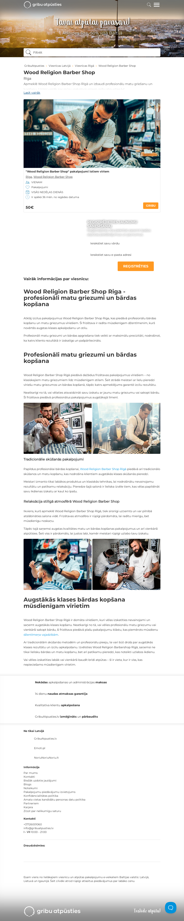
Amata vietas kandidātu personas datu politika (54, 799)
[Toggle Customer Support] (170, 907)
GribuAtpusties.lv (45, 738)
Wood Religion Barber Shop (53, 177)
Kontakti (29, 776)
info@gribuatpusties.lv (39, 828)
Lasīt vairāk (32, 93)
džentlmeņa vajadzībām (41, 634)
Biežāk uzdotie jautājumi (40, 780)
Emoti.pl (39, 748)
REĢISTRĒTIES (135, 266)
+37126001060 (33, 824)
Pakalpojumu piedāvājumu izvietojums (49, 792)
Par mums (31, 773)
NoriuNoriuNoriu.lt (46, 757)
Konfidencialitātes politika (41, 795)
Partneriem (31, 803)
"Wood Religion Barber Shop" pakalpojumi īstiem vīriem (67, 171)
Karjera (28, 807)
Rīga (27, 78)
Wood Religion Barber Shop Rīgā (103, 469)
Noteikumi (31, 788)
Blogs (27, 784)
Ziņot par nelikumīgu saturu (42, 811)
